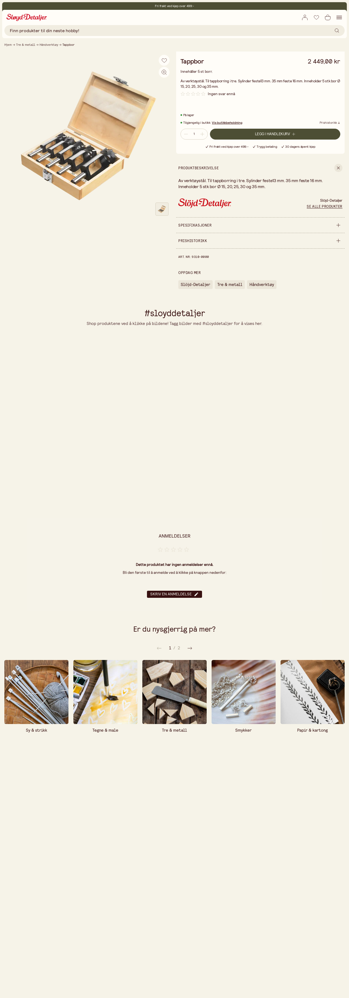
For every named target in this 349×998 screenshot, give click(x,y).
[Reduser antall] (185, 134)
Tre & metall (25, 45)
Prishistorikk (328, 123)
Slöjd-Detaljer (195, 284)
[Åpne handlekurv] (327, 17)
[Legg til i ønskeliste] (316, 17)
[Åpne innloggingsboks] (304, 17)
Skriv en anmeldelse (174, 594)
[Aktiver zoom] (164, 72)
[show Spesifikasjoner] (260, 225)
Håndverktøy (49, 45)
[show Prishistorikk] (260, 240)
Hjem (8, 45)
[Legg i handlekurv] (275, 134)
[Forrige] (189, 648)
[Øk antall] (202, 134)
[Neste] (159, 648)
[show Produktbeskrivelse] (260, 168)
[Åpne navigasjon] (339, 17)
